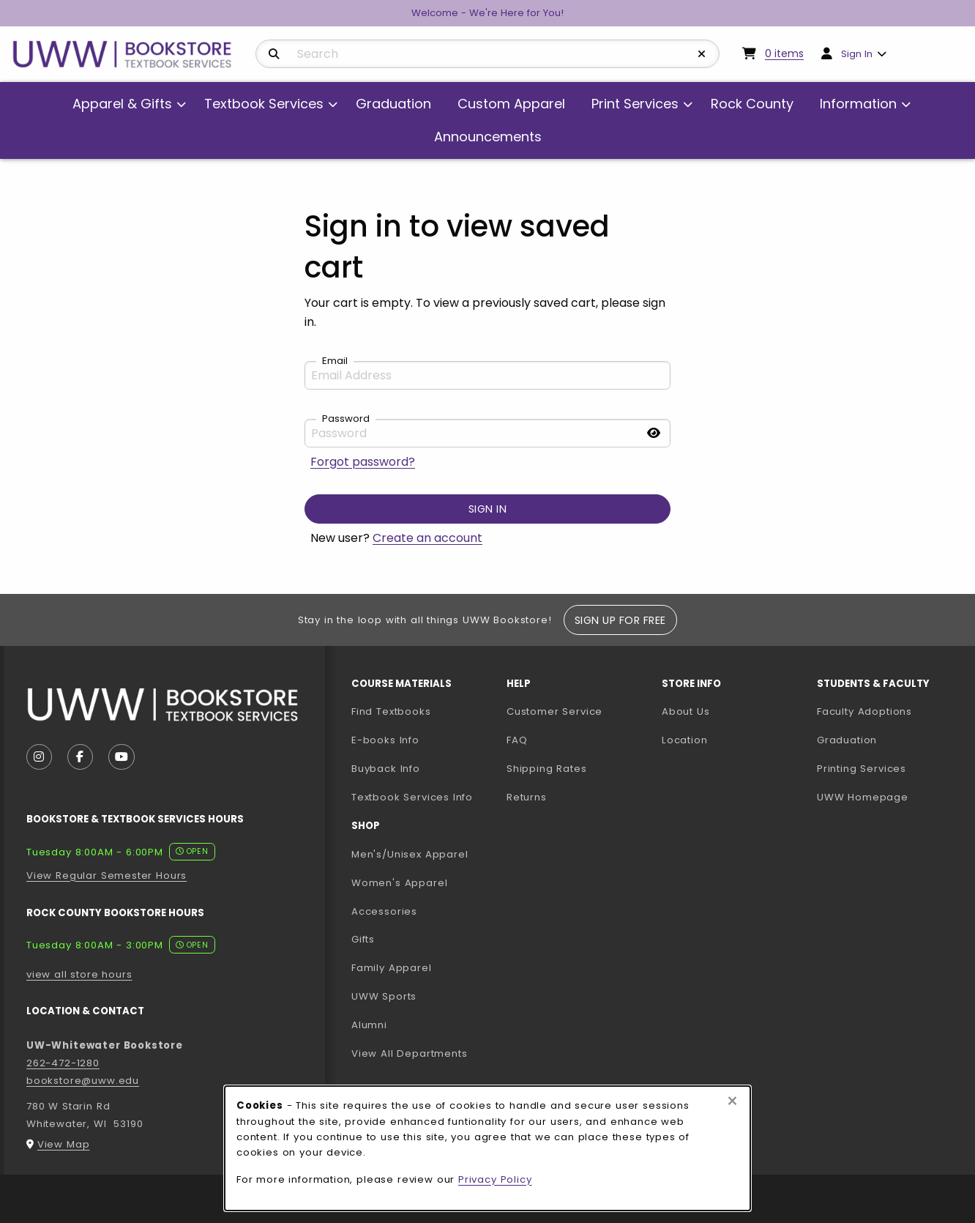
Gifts (363, 939)
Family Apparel (391, 968)
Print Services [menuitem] (635, 103)
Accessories (384, 911)
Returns (527, 797)
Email (335, 361)
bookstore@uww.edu (82, 1081)
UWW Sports (383, 996)
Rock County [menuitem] (752, 103)
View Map (63, 1144)
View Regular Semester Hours (106, 875)
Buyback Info (385, 769)
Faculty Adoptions (888, 711)
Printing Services (888, 768)
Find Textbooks (391, 711)
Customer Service (554, 711)
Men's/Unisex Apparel (409, 854)
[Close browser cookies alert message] (732, 1101)
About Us (686, 711)
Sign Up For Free (620, 620)
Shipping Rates (547, 769)
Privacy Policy (495, 1179)
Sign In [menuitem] (857, 54)
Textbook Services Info (423, 796)
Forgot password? (362, 461)
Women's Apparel (399, 883)
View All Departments (409, 1053)
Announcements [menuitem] (488, 136)
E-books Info (385, 740)
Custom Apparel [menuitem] (511, 103)
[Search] (274, 54)
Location (685, 740)
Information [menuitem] (858, 103)
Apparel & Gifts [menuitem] (122, 103)
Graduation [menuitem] (393, 103)
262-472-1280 (63, 1063)
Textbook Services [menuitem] (264, 103)
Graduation (847, 740)
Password (346, 419)
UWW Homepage (888, 796)
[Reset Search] (702, 54)
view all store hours (79, 974)
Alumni (369, 1025)
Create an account (427, 537)
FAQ (517, 740)
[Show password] (653, 433)
